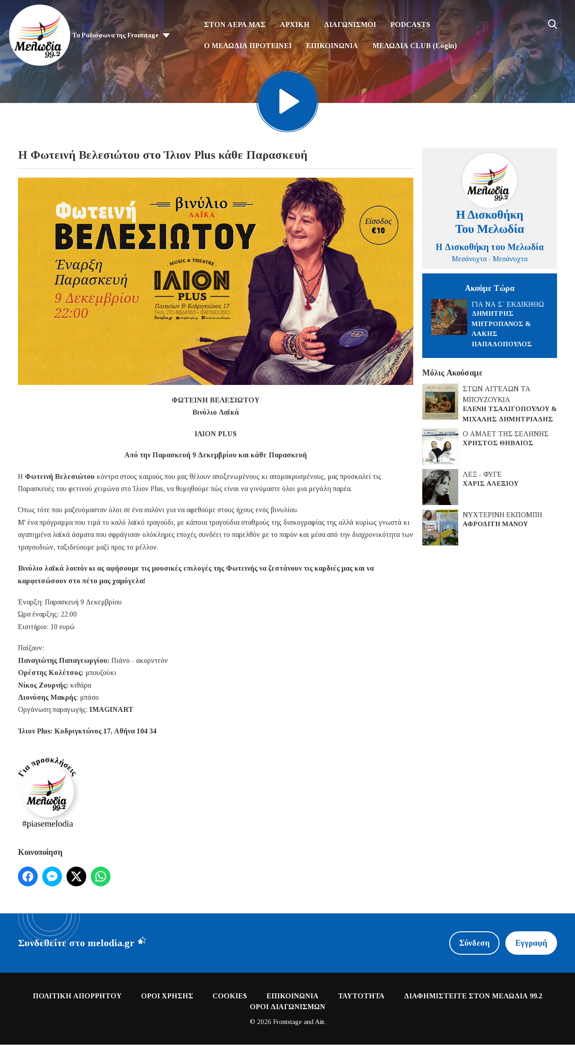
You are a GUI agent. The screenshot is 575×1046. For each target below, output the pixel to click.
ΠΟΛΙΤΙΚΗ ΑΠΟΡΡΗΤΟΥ (77, 997)
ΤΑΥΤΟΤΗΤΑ (361, 997)
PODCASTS (410, 24)
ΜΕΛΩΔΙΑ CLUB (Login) (414, 45)
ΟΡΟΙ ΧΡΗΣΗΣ (167, 997)
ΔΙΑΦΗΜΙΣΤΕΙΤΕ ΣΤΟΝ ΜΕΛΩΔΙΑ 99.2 (473, 997)
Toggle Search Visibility (552, 24)
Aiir (319, 1022)
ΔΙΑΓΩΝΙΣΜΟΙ (350, 24)
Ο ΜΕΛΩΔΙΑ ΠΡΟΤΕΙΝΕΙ (248, 45)
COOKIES (229, 997)
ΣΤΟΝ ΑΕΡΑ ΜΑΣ (234, 24)
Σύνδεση (474, 943)
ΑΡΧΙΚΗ (295, 24)
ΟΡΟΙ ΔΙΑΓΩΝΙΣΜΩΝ (287, 1007)
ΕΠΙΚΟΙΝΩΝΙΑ (332, 45)
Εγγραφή (531, 943)
